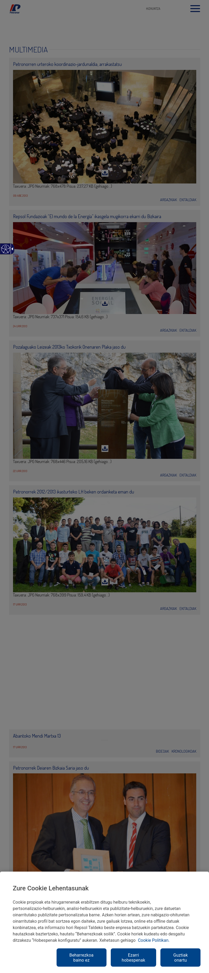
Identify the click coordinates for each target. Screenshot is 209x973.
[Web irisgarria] (5, 252)
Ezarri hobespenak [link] (133, 958)
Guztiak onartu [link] (180, 958)
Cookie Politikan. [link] (153, 940)
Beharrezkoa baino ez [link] (81, 958)
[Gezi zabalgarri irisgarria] (11, 248)
